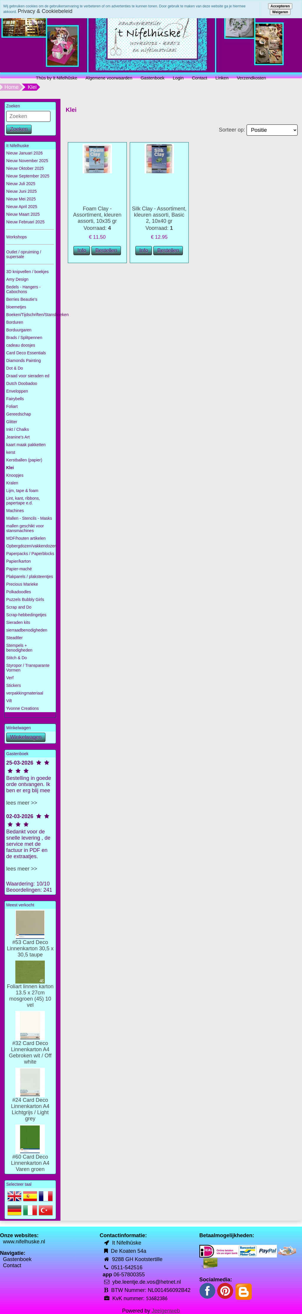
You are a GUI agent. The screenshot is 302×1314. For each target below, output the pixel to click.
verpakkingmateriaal (24, 693)
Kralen (12, 483)
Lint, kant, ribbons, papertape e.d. (23, 500)
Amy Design (17, 279)
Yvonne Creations (22, 708)
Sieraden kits (18, 622)
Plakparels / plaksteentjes (29, 576)
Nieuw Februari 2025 (25, 222)
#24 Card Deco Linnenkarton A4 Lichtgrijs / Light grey (30, 1100)
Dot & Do (14, 368)
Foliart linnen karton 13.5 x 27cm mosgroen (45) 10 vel (30, 988)
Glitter (11, 421)
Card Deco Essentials (26, 352)
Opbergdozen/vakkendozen (31, 546)
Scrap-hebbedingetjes (26, 614)
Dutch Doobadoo (21, 383)
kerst (10, 452)
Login (178, 77)
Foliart (12, 406)
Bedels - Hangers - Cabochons (23, 289)
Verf (10, 677)
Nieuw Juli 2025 (20, 183)
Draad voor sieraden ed (27, 375)
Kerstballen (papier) (24, 460)
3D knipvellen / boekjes (27, 271)
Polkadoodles (18, 591)
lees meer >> (21, 803)
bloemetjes (16, 307)
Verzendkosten (251, 77)
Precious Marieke (22, 584)
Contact (199, 77)
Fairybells (15, 398)
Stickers (13, 685)
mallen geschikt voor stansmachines (25, 528)
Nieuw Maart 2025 (23, 214)
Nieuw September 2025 (27, 176)
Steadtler (14, 637)
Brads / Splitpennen (24, 337)
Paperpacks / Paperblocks (30, 553)
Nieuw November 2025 (27, 160)
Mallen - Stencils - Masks (29, 518)
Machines (15, 510)
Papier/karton (18, 561)
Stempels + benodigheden (19, 647)
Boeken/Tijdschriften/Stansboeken (31, 314)
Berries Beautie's (21, 299)
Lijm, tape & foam (22, 490)
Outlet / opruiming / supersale (23, 254)
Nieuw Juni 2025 (21, 191)
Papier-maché (19, 569)
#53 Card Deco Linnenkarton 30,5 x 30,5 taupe (30, 939)
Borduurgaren (19, 330)
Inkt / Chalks (17, 429)
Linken (222, 77)
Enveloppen (17, 391)
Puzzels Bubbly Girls (25, 599)
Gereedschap (18, 414)
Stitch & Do (16, 657)
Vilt (9, 700)
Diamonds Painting (23, 360)
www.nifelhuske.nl (24, 1242)
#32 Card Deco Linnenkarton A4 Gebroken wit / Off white (30, 1043)
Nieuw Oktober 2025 (25, 168)
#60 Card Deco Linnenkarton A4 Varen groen (30, 1154)
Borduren (14, 322)
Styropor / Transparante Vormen (28, 667)
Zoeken (19, 129)
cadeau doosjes (20, 345)
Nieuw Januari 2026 (24, 153)
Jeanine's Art (18, 437)
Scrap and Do (19, 607)
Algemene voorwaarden (109, 77)
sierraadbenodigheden (26, 630)
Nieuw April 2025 (21, 206)
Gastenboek (153, 77)
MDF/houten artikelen (26, 538)
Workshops (16, 237)
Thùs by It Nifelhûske (56, 77)
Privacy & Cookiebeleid (45, 11)
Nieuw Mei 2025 (21, 199)
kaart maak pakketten (26, 444)
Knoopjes (14, 475)
